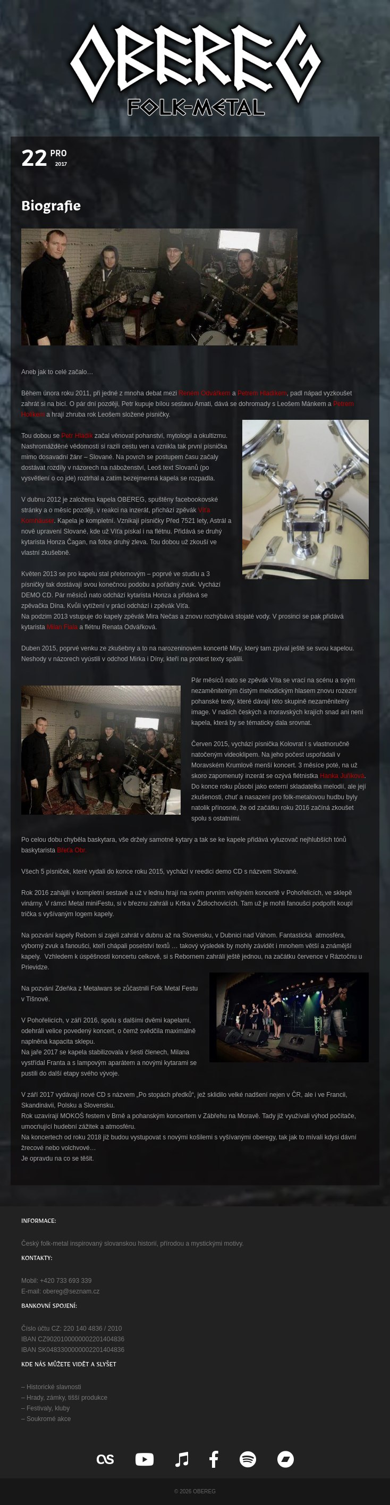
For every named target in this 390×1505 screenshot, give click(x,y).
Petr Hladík (76, 435)
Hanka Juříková (342, 776)
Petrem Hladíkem (262, 393)
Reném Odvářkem (204, 393)
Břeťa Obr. (72, 850)
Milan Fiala (62, 627)
